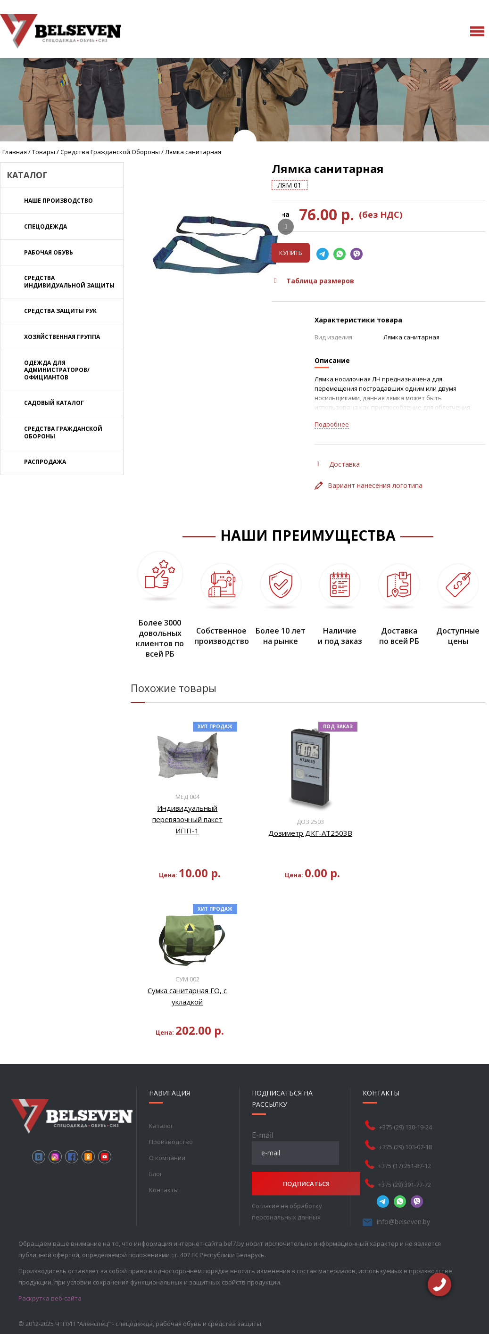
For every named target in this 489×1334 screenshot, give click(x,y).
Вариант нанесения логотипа (369, 485)
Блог (155, 1173)
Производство (171, 1141)
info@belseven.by (416, 1221)
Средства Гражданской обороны (110, 152)
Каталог (161, 1125)
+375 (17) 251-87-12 (417, 1165)
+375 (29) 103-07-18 (418, 1147)
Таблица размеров (314, 280)
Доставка (338, 464)
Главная (14, 152)
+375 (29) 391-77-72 (417, 1184)
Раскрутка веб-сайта (50, 1298)
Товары (43, 152)
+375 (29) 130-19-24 (418, 1127)
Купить (290, 252)
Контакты (164, 1190)
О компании (167, 1157)
